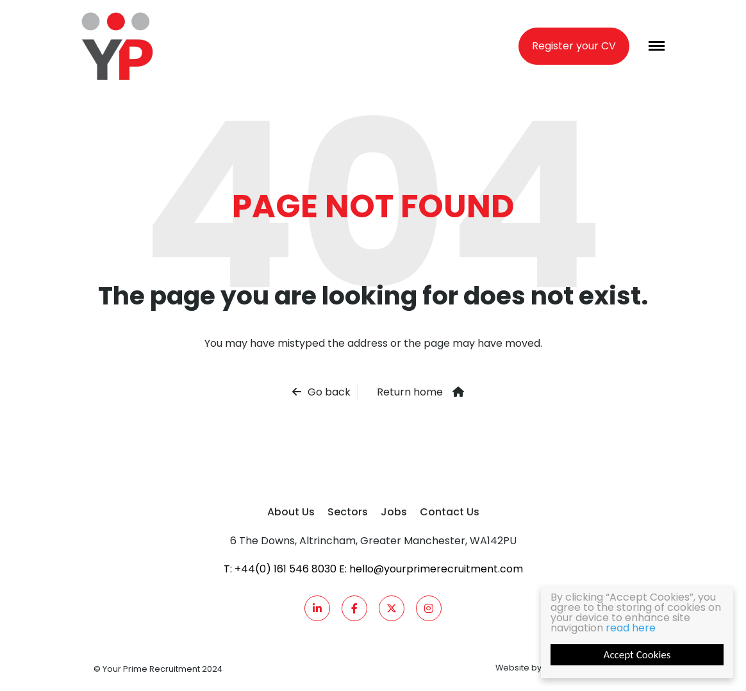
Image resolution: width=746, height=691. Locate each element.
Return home (410, 392)
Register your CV (574, 45)
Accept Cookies (637, 655)
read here (631, 627)
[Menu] (657, 46)
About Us (291, 511)
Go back (329, 392)
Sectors (347, 511)
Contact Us (449, 511)
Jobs (394, 511)
